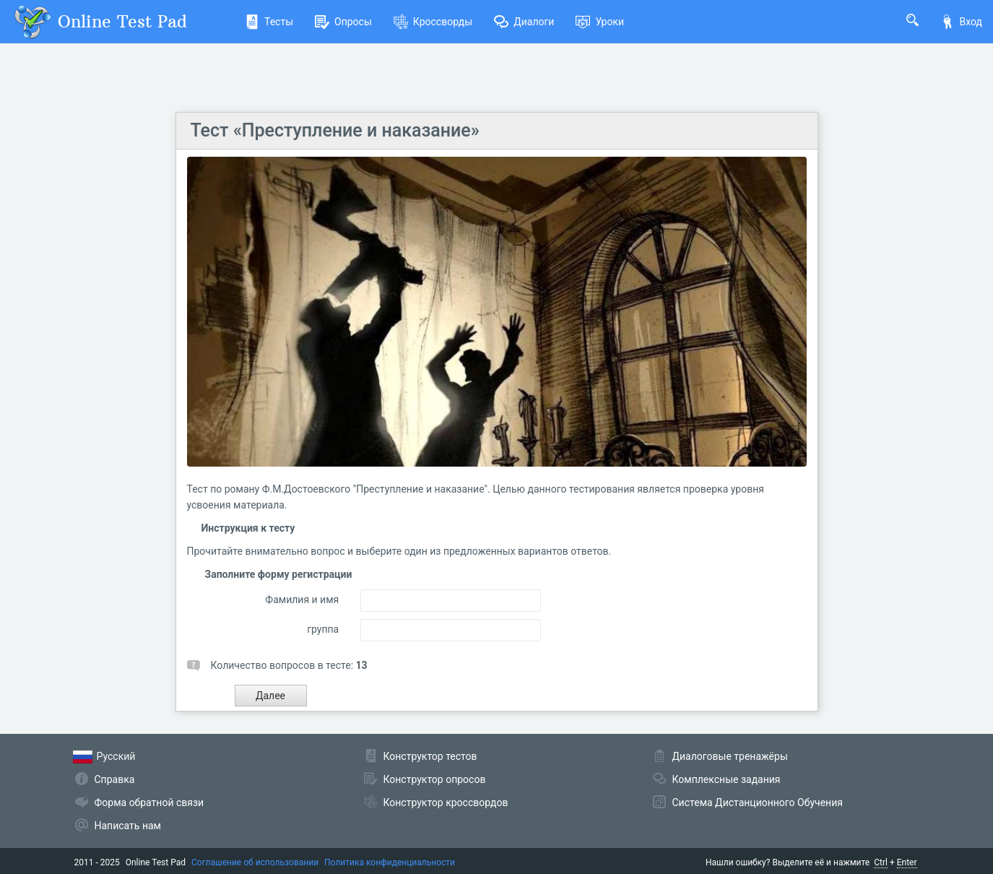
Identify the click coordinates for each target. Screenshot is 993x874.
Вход (961, 21)
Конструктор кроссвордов (445, 802)
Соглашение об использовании (254, 862)
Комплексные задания (726, 779)
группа (323, 629)
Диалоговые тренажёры (730, 756)
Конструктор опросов (434, 779)
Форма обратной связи (149, 802)
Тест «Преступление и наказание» (335, 130)
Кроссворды (433, 21)
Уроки (600, 21)
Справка (115, 779)
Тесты (269, 21)
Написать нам (128, 825)
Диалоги (524, 21)
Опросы (343, 21)
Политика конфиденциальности (389, 862)
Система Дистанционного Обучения (757, 802)
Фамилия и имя (302, 599)
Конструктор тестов (430, 756)
